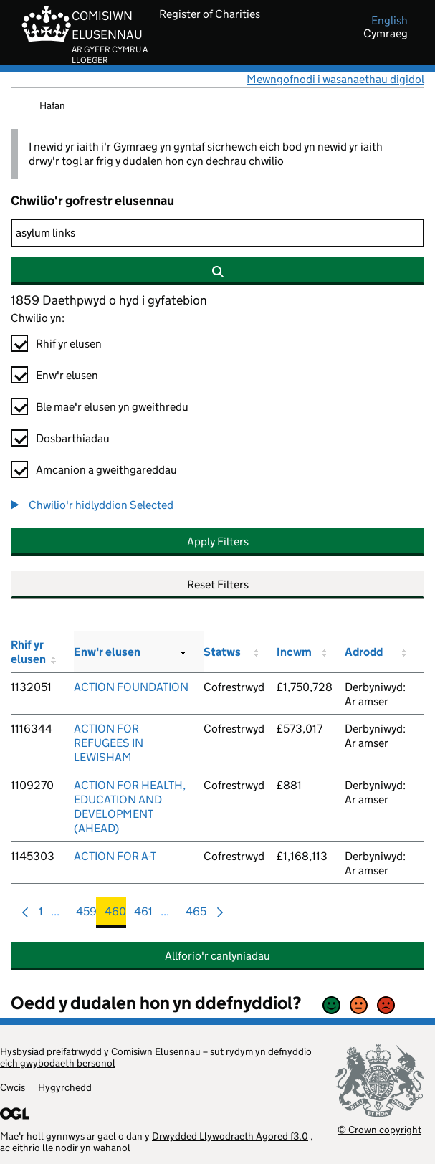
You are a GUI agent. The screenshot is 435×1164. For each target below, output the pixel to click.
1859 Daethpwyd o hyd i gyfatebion (109, 300)
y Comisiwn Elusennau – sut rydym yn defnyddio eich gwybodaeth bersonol (156, 1057)
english (389, 20)
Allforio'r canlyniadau (217, 956)
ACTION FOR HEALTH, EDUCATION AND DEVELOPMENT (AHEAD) (130, 806)
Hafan (52, 105)
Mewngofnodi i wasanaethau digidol (335, 79)
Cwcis (12, 1087)
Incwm (294, 652)
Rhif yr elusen (69, 343)
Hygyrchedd (65, 1087)
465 (196, 915)
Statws (222, 652)
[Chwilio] (217, 233)
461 (143, 915)
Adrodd (364, 652)
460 (115, 915)
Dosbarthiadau (73, 438)
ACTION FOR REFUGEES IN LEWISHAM (108, 743)
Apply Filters (218, 541)
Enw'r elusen (67, 375)
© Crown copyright (379, 1129)
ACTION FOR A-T (115, 856)
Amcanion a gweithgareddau (106, 470)
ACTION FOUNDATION (131, 687)
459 (86, 915)
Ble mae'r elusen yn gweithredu (112, 407)
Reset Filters (218, 584)
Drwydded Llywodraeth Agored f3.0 (230, 1136)
